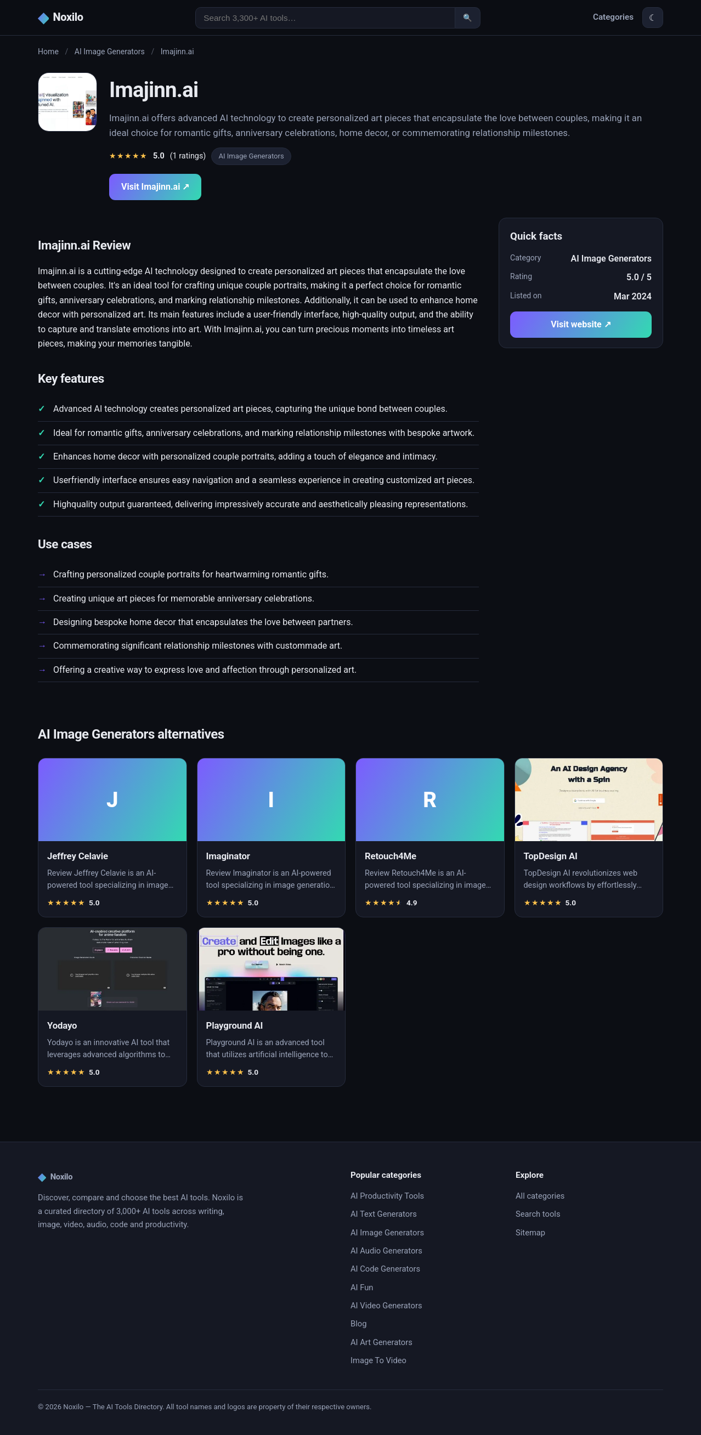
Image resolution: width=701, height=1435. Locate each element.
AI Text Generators (383, 1214)
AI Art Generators (381, 1342)
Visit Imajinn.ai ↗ (155, 186)
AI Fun (361, 1287)
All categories (540, 1196)
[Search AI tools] (325, 18)
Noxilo (55, 1177)
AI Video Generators (386, 1306)
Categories (613, 17)
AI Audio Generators (386, 1251)
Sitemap (530, 1233)
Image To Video (378, 1360)
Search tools (538, 1214)
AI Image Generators (110, 51)
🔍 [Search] (467, 18)
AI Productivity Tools (387, 1196)
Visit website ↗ (580, 324)
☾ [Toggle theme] (653, 17)
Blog (358, 1324)
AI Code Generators (385, 1269)
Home (48, 51)
